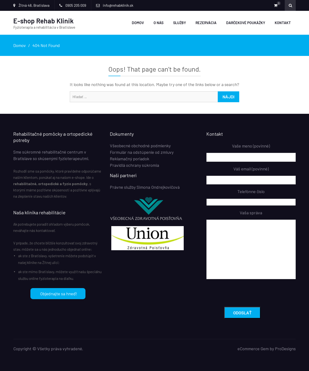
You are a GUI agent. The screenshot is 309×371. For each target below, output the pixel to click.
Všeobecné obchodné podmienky (140, 145)
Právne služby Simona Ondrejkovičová (145, 187)
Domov (138, 22)
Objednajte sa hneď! (53, 293)
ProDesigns (285, 348)
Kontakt (283, 22)
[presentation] (243, 293)
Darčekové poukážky (245, 22)
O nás (158, 22)
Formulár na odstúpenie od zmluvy (142, 152)
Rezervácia (206, 22)
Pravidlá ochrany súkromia (134, 165)
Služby (179, 22)
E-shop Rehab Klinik (43, 21)
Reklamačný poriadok (129, 158)
